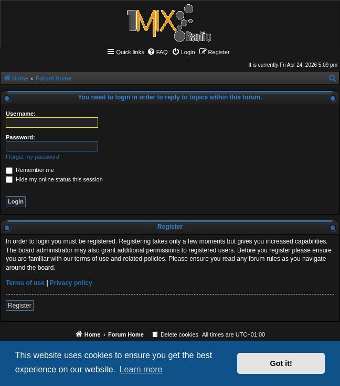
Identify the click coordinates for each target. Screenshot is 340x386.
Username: (21, 113)
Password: (20, 137)
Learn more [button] (141, 369)
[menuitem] (157, 52)
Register (19, 305)
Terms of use (25, 283)
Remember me (30, 170)
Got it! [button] (281, 363)
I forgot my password (32, 157)
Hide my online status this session (54, 179)
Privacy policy (71, 283)
